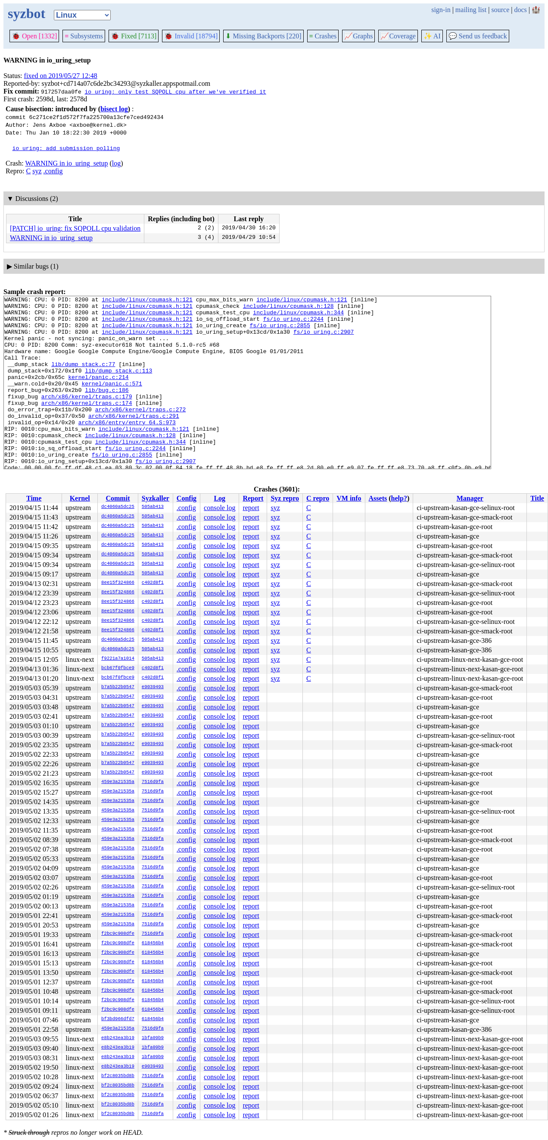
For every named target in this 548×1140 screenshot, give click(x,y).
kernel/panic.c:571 (111, 401)
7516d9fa (153, 782)
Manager (470, 498)
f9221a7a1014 (117, 659)
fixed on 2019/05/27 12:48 (60, 75)
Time (33, 498)
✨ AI (432, 36)
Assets (378, 498)
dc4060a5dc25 (117, 507)
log (116, 163)
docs (520, 9)
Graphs (358, 36)
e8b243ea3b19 (117, 1038)
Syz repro (285, 498)
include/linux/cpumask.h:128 (288, 308)
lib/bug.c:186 (106, 409)
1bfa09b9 (153, 1038)
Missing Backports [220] (263, 36)
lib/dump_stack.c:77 (83, 378)
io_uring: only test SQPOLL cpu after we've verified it (175, 91)
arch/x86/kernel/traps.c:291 (133, 440)
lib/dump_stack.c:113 (118, 386)
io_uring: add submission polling (66, 148)
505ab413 (153, 507)
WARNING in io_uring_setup (66, 163)
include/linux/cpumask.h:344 (298, 316)
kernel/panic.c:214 (98, 394)
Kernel (80, 498)
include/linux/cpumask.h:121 (147, 300)
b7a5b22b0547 (117, 687)
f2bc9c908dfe (117, 934)
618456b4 (153, 943)
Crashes (323, 36)
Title (537, 498)
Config (186, 498)
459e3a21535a (117, 782)
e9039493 (153, 687)
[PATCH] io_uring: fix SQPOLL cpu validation (75, 228)
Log (219, 498)
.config (53, 171)
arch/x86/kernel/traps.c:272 (140, 432)
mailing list (470, 9)
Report (253, 498)
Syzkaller (155, 498)
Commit (118, 498)
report (251, 507)
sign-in (440, 9)
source (501, 9)
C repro (317, 498)
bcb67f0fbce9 (117, 668)
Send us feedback (477, 36)
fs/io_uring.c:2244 (293, 324)
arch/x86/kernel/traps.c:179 (86, 417)
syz (36, 171)
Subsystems (84, 36)
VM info (348, 498)
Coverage (397, 36)
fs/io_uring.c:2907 (323, 339)
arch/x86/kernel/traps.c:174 (86, 425)
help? (399, 498)
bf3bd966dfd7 (117, 1019)
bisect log (114, 109)
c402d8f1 (153, 583)
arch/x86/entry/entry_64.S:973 (127, 448)
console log (219, 507)
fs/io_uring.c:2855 (279, 331)
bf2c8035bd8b (117, 1076)
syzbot (26, 13)
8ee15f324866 (117, 583)
